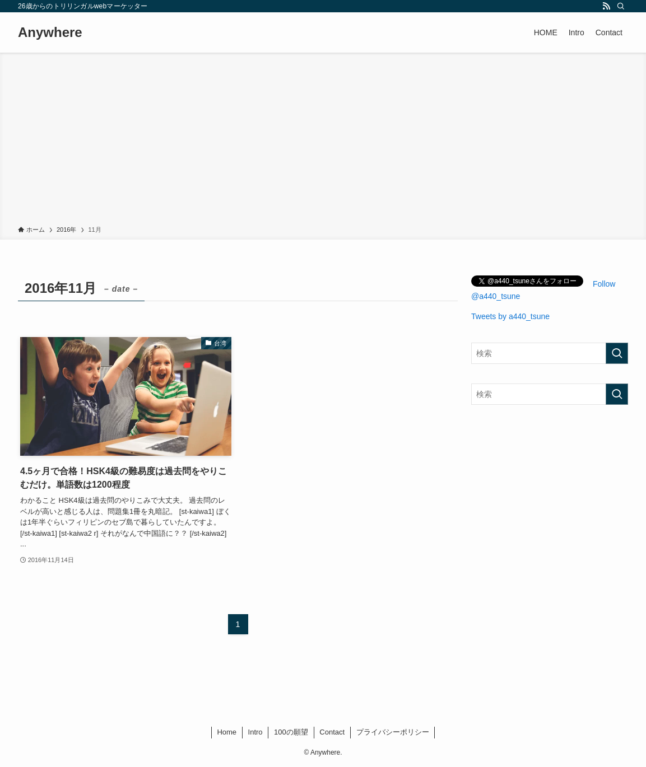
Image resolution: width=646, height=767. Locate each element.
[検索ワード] (549, 353)
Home (226, 732)
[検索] (621, 6)
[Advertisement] (323, 141)
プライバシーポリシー (392, 732)
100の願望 (291, 732)
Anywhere (50, 32)
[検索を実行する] (617, 353)
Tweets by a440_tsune (510, 316)
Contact (332, 732)
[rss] (606, 6)
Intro (255, 732)
